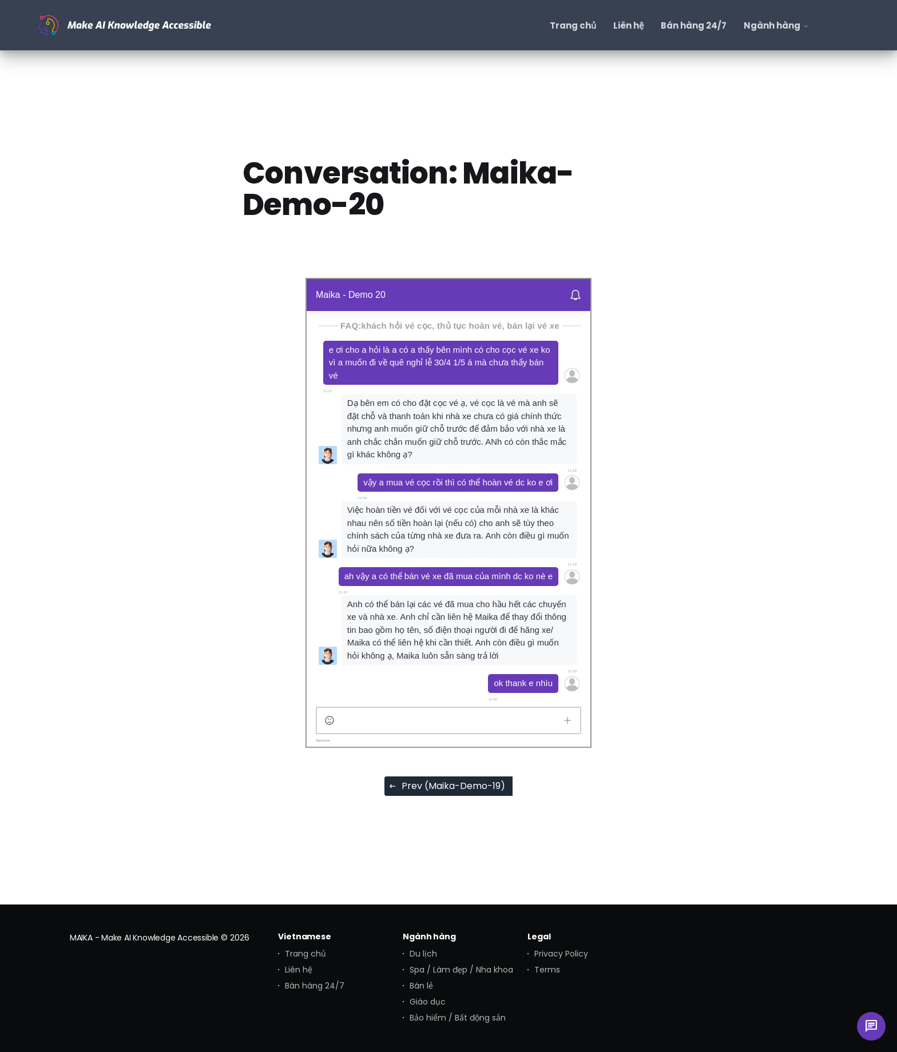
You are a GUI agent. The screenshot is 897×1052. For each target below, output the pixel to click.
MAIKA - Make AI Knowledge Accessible (144, 937)
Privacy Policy (561, 953)
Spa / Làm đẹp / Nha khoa (461, 969)
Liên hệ (298, 969)
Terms (547, 969)
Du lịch (423, 953)
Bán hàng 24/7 (314, 985)
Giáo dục (428, 1001)
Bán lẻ (421, 985)
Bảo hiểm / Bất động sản (458, 1017)
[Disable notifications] (575, 295)
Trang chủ (305, 953)
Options (323, 740)
